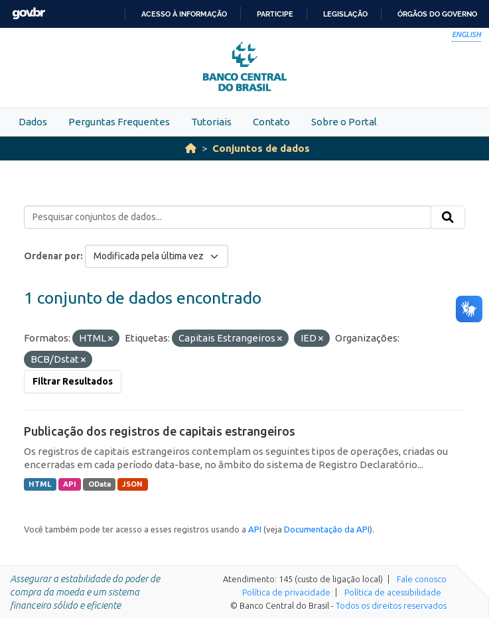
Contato (271, 121)
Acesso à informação (184, 14)
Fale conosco (422, 579)
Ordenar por (52, 256)
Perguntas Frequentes (119, 121)
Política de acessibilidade (392, 592)
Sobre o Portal (344, 121)
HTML (40, 484)
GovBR (28, 13)
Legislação (345, 14)
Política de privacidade (286, 592)
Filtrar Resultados (73, 381)
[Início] (190, 148)
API (69, 484)
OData (99, 484)
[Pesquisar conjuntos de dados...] (227, 217)
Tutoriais (211, 121)
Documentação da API (327, 529)
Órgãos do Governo (437, 14)
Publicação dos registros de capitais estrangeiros (159, 431)
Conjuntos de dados (261, 148)
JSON (132, 484)
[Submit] (448, 217)
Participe (275, 14)
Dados (33, 121)
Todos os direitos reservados (391, 605)
